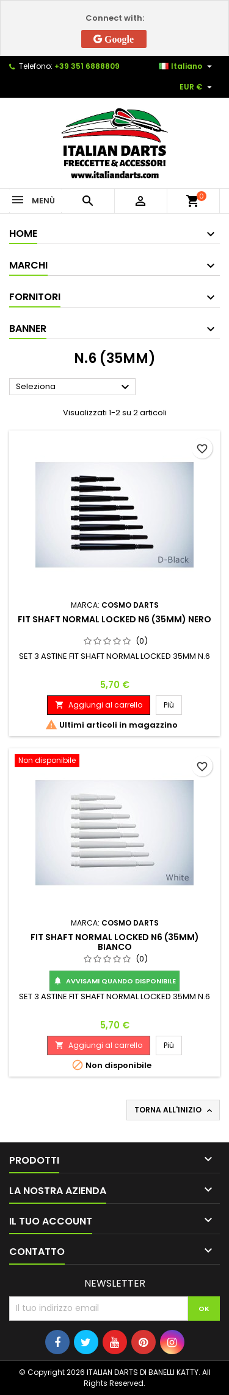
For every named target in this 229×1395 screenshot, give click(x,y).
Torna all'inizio (174, 1110)
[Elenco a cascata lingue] (187, 66)
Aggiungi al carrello (98, 705)
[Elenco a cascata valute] (197, 87)
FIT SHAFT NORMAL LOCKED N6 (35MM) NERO (114, 619)
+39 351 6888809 (87, 66)
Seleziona (74, 387)
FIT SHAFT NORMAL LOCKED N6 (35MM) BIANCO (115, 942)
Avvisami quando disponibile (114, 981)
